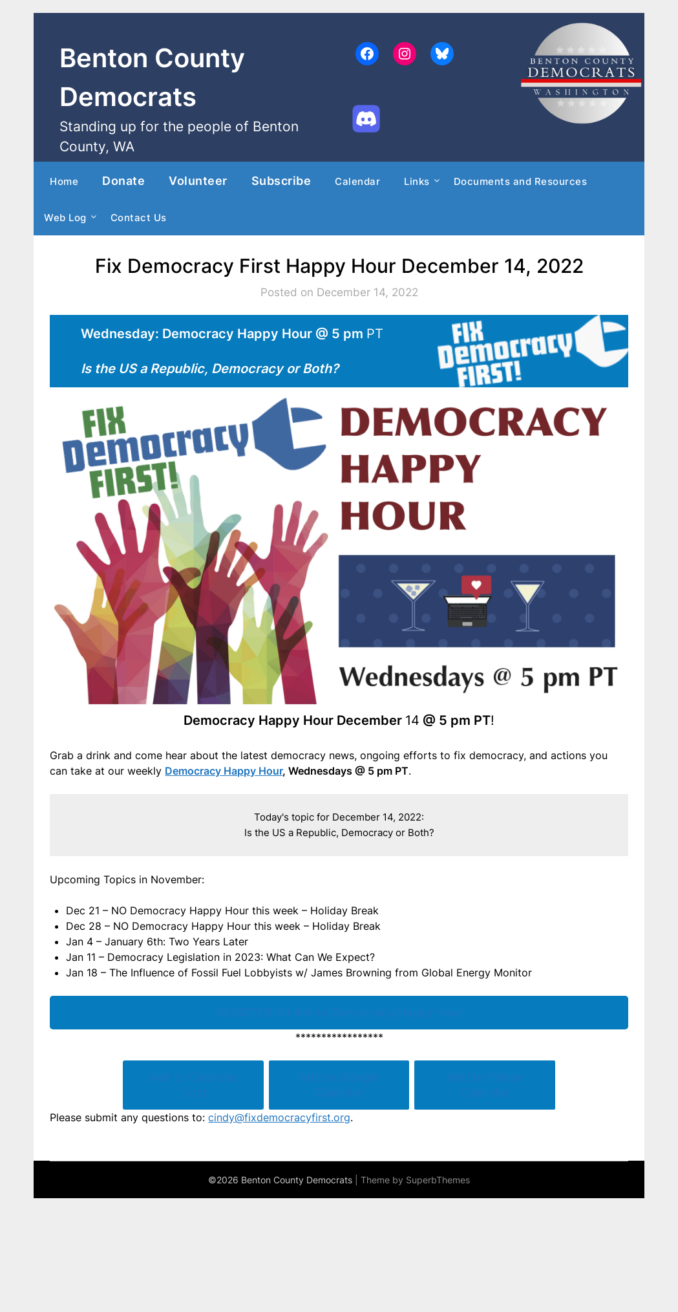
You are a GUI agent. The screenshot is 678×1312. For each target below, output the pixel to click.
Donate (123, 180)
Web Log (65, 217)
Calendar (357, 181)
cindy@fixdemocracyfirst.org (279, 1117)
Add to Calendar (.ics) (193, 1084)
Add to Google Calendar (338, 1084)
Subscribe (281, 180)
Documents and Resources (521, 181)
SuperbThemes (438, 1179)
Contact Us (139, 217)
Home (64, 181)
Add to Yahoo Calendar (484, 1084)
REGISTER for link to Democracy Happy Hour (339, 1012)
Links (417, 181)
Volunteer (198, 180)
